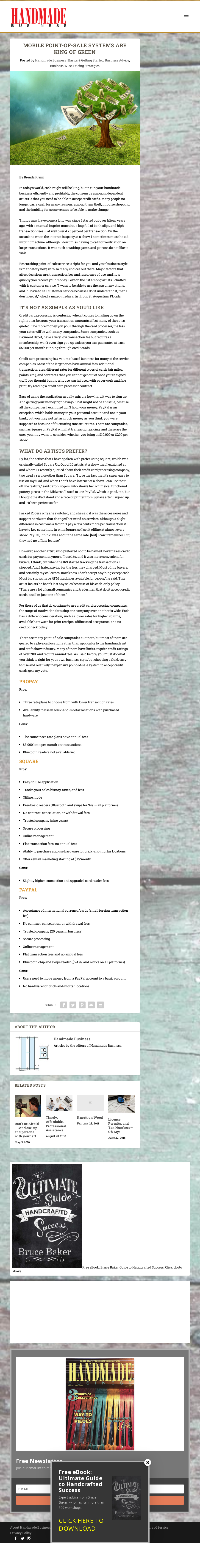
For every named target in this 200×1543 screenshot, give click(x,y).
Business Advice (117, 60)
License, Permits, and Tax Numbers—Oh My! (120, 1125)
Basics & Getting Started (85, 60)
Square (29, 761)
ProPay (28, 681)
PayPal (28, 890)
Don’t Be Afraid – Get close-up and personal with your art (27, 1129)
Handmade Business (50, 60)
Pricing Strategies (86, 66)
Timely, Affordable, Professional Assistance (56, 1123)
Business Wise (61, 66)
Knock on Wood (90, 1117)
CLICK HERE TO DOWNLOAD (81, 1525)
